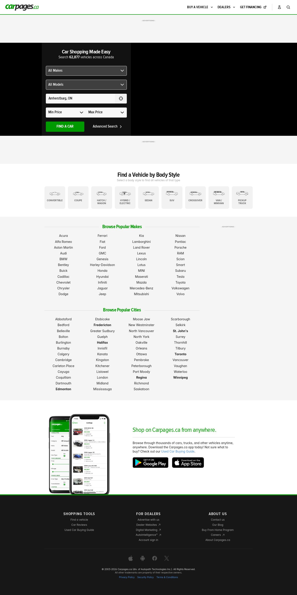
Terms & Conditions (167, 577)
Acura (63, 236)
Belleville (63, 331)
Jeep (102, 294)
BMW (63, 259)
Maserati (141, 276)
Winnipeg (180, 377)
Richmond (141, 383)
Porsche (180, 247)
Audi (63, 253)
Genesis (102, 259)
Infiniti (102, 282)
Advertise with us (148, 519)
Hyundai (102, 276)
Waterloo (180, 372)
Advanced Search (107, 126)
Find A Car (65, 126)
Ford (102, 247)
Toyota (181, 282)
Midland (102, 383)
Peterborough (141, 366)
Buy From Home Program (218, 530)
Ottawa (141, 354)
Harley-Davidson (102, 265)
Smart (180, 265)
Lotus (141, 265)
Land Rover (141, 247)
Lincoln (141, 259)
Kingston (102, 360)
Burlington (63, 342)
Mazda (141, 282)
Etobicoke (102, 319)
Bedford (63, 325)
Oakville (141, 342)
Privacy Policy (127, 577)
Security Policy (145, 577)
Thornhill (180, 342)
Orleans (141, 348)
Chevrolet (63, 282)
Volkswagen (181, 288)
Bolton (63, 337)
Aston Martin (63, 247)
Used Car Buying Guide (177, 451)
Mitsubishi (141, 294)
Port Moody (141, 372)
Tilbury (180, 348)
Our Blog (217, 524)
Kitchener (102, 366)
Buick (63, 270)
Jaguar (102, 288)
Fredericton (102, 325)
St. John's (180, 331)
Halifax (102, 342)
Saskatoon (141, 389)
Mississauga (102, 389)
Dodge (63, 294)
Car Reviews (79, 524)
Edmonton (63, 389)
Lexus (141, 253)
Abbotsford (63, 319)
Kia (141, 236)
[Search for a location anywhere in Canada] (80, 99)
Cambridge (63, 360)
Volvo (180, 294)
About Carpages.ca (217, 540)
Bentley (63, 265)
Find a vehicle (79, 519)
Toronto (180, 354)
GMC (102, 253)
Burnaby (63, 348)
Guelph (102, 337)
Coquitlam (63, 377)
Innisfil (102, 348)
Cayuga (63, 372)
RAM (180, 253)
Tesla (180, 276)
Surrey (181, 337)
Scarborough (180, 319)
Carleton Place (63, 366)
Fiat (102, 242)
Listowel (103, 372)
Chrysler (63, 288)
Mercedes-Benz (141, 288)
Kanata (102, 354)
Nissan (181, 236)
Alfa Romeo (63, 242)
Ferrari (102, 236)
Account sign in (148, 540)
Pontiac (180, 242)
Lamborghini (141, 242)
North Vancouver (141, 331)
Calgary (63, 354)
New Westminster (141, 325)
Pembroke (141, 360)
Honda (102, 270)
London (102, 377)
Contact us (218, 519)
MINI (141, 270)
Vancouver (181, 360)
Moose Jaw (141, 319)
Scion (180, 259)
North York (141, 337)
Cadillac (63, 276)
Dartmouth (63, 383)
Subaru (180, 270)
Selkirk (181, 325)
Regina (141, 377)
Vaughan (180, 366)
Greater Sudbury (102, 331)
